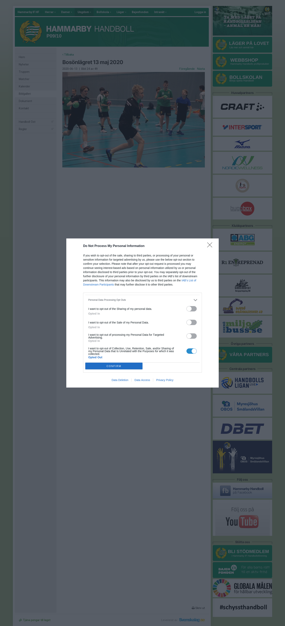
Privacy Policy (164, 380)
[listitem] (142, 300)
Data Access (142, 380)
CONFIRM (113, 366)
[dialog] (142, 313)
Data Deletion (120, 380)
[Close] (211, 246)
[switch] (191, 308)
